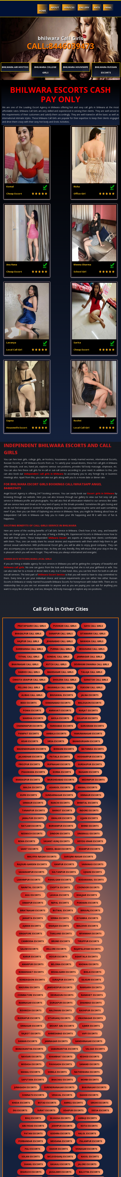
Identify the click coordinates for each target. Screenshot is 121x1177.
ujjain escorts (89, 671)
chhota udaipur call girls (29, 533)
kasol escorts (90, 1009)
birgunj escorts (90, 763)
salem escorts (29, 802)
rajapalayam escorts (87, 802)
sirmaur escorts (33, 656)
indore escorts (89, 663)
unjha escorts (94, 1125)
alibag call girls (31, 548)
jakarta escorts (32, 771)
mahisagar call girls (60, 525)
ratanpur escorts (29, 1109)
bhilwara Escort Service (51, 427)
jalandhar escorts (30, 610)
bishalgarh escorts (63, 825)
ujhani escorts (92, 725)
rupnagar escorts (58, 617)
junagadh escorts (25, 940)
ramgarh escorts (91, 840)
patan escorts (33, 986)
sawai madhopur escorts (33, 1125)
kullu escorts (32, 1079)
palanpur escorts (91, 994)
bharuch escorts (30, 1025)
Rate (97, 7)
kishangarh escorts (91, 1094)
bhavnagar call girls (25, 517)
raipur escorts (87, 1117)
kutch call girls (56, 517)
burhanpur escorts (61, 679)
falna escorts (58, 1079)
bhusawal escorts (61, 548)
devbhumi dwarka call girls (91, 517)
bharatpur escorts (90, 1109)
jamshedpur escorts (59, 840)
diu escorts (20, 963)
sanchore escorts (89, 1102)
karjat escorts (88, 563)
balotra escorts (89, 1025)
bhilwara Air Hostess (15, 67)
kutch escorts (29, 1056)
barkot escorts (62, 663)
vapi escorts (90, 886)
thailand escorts (61, 786)
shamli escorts (33, 1017)
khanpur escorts (89, 702)
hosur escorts (58, 809)
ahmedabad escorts (60, 886)
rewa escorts (26, 694)
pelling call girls (29, 540)
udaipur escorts (73, 963)
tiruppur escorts (88, 794)
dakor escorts (58, 1002)
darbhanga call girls (29, 502)
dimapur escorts (32, 756)
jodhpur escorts (62, 979)
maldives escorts (87, 779)
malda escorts (32, 640)
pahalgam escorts (59, 733)
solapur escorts (87, 571)
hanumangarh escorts (57, 1040)
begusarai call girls (91, 502)
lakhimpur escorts (28, 733)
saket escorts (29, 702)
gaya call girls (93, 479)
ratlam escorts (31, 679)
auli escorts (33, 748)
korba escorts (62, 625)
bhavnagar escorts (94, 940)
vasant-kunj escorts (56, 694)
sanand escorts (89, 917)
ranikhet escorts (92, 848)
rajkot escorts (30, 886)
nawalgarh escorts (91, 1040)
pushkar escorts (59, 1140)
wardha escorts (33, 571)
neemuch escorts (31, 686)
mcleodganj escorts (60, 1009)
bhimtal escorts (87, 656)
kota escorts (89, 979)
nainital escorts (31, 740)
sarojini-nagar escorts (78, 709)
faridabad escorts (61, 579)
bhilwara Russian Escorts (106, 70)
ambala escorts (56, 586)
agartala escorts (86, 809)
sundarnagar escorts (59, 648)
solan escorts (31, 1009)
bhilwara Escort (57, 391)
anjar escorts (26, 1063)
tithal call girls (28, 510)
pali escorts (32, 1002)
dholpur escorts (55, 1086)
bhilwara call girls (14, 420)
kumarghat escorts (31, 825)
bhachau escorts (62, 933)
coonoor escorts (88, 740)
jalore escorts (87, 1017)
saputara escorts (32, 933)
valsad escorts (95, 902)
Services (69, 7)
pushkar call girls (64, 479)
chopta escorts (60, 740)
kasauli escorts (60, 1017)
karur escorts (32, 809)
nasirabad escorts (89, 1140)
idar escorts (63, 1148)
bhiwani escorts (64, 602)
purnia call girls (61, 502)
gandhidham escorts (87, 1056)
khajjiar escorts (87, 748)
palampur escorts (62, 1071)
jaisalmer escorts (60, 1025)
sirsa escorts (55, 594)
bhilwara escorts (91, 1033)
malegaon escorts (89, 556)
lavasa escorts (59, 748)
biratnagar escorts (32, 763)
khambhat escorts (60, 909)
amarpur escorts (32, 817)
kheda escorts (21, 956)
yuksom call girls (91, 540)
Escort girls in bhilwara (100, 346)
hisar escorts (29, 594)
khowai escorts (88, 817)
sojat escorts (61, 1117)
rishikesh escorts (30, 863)
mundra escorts (56, 1056)
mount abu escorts (62, 879)
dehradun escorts (62, 848)
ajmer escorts (91, 879)
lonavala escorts (30, 1140)
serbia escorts (60, 771)
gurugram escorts (92, 579)
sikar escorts (29, 1102)
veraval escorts (62, 948)
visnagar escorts (86, 1002)
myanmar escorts (90, 786)
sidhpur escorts (32, 1132)
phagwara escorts (33, 625)
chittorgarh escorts (30, 1094)
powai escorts (32, 563)
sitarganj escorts (59, 871)
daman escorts (27, 894)
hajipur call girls (28, 494)
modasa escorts (31, 917)
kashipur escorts (90, 863)
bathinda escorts (92, 602)
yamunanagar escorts (88, 586)
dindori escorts (60, 686)
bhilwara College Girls (45, 70)
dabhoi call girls (29, 525)
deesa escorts (100, 963)
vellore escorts (56, 802)
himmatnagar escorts (57, 1063)
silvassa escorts (60, 971)
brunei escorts (60, 794)
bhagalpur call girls (28, 486)
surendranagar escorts (59, 940)
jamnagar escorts (56, 894)
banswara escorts (29, 1033)
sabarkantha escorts (64, 902)
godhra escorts (60, 986)
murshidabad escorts (60, 633)
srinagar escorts (31, 879)
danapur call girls (61, 486)
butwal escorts (63, 763)
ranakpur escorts (59, 1109)
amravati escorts (60, 563)
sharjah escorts (59, 779)
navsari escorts (31, 909)
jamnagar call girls (89, 510)
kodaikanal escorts (91, 733)
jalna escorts (89, 548)
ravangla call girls (60, 540)
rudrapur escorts (29, 871)
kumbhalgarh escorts (87, 1086)
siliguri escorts (91, 833)
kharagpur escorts (28, 633)
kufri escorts (28, 648)
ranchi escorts (60, 656)
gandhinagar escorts (88, 894)
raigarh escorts (89, 625)
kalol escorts (91, 1071)
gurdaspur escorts (90, 617)
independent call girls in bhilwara (43, 327)
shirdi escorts (28, 1086)
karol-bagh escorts (58, 702)
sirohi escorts (99, 956)
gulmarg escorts (90, 1148)
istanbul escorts (87, 771)
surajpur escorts (63, 833)
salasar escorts (66, 1125)
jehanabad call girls (60, 494)
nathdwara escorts (87, 925)
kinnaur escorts (91, 648)
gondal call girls (58, 510)
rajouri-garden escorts (32, 717)
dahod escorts (89, 948)
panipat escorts (28, 586)
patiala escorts (60, 610)
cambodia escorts (32, 794)
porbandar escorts (30, 994)
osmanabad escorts (57, 556)
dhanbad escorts (91, 856)
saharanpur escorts (31, 725)
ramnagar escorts (30, 856)
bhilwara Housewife (75, 67)
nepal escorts (60, 756)
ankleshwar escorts (87, 1048)
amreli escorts (73, 956)
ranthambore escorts (60, 1156)
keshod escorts (89, 909)
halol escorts (87, 986)
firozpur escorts (29, 617)
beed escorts (28, 556)
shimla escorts (57, 925)
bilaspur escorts (34, 1117)
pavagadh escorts (60, 917)
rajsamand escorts (61, 1033)
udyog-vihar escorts (90, 694)
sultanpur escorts (64, 725)
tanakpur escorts (33, 663)
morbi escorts (90, 933)
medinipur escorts (93, 633)
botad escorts (47, 956)
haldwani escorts (60, 863)
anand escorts (30, 1048)
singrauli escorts (88, 686)
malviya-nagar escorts (41, 709)
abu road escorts (33, 979)
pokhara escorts (87, 756)
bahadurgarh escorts (86, 594)
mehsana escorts (61, 994)
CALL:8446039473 (60, 46)
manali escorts (87, 640)
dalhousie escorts (31, 1071)
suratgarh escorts (58, 1102)
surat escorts (46, 963)
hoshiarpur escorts (89, 610)
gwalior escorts (61, 671)
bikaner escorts (61, 1094)
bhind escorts (90, 679)
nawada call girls (91, 494)
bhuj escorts (33, 971)
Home (42, 10)
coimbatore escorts (30, 848)
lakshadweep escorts (32, 1148)
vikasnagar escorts (90, 871)
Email (108, 7)
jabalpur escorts (33, 671)
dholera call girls (64, 533)
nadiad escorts (56, 1048)
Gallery (84, 7)
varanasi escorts (92, 717)
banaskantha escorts (29, 902)
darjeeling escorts (61, 1132)
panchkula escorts (91, 1063)
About (55, 7)
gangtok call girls (96, 533)
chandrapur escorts (29, 579)
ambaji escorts (87, 971)
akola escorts (60, 571)
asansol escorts (59, 640)
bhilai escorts (92, 825)
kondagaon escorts (32, 833)
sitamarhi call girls (92, 486)
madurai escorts (29, 840)
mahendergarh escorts (31, 602)
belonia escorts (61, 817)
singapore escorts (30, 786)
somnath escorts (33, 948)
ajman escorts (32, 779)
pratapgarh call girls (32, 479)
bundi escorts (26, 1040)
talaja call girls (91, 525)
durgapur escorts (61, 856)
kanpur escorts (64, 717)
